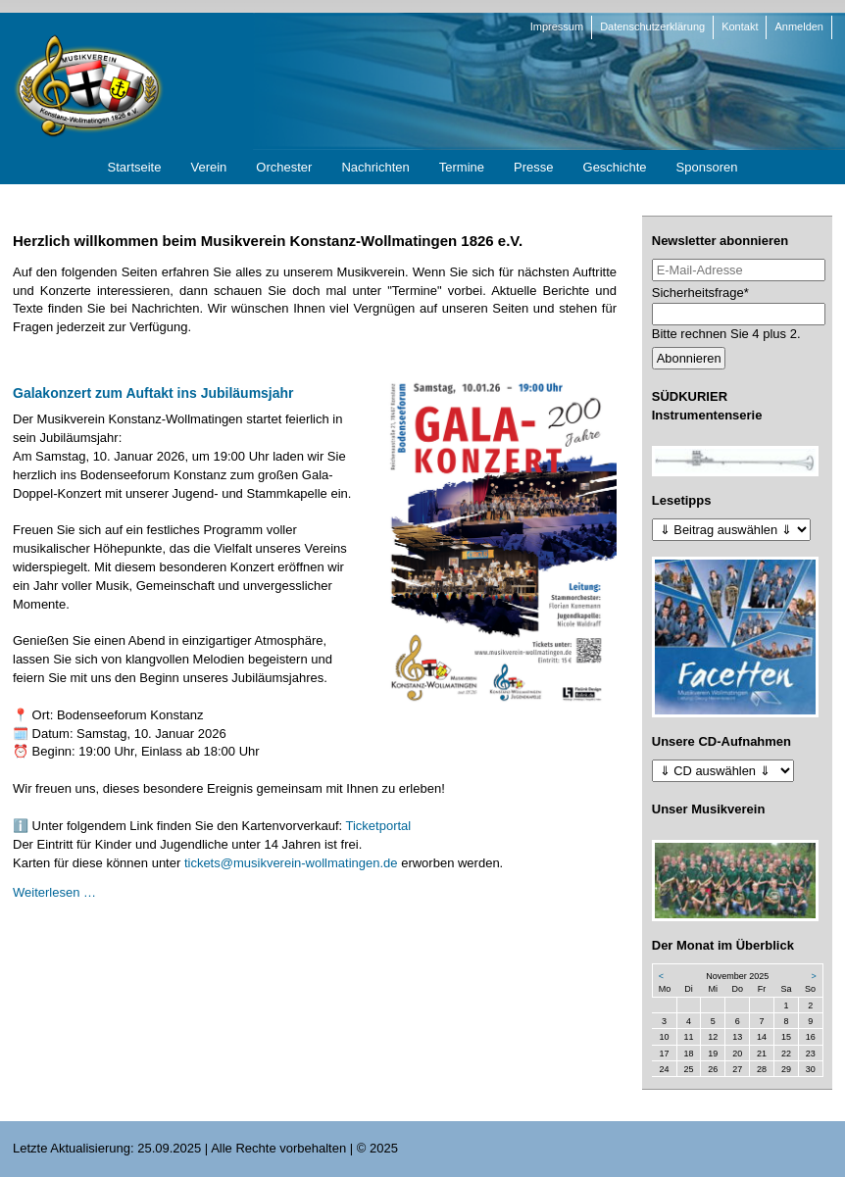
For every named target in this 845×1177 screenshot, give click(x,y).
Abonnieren (689, 358)
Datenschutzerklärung (652, 26)
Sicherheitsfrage (700, 292)
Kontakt (739, 26)
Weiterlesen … (54, 892)
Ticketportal (379, 825)
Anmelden (798, 26)
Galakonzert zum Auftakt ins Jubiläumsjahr (153, 393)
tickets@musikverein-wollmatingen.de (291, 863)
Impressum (556, 26)
